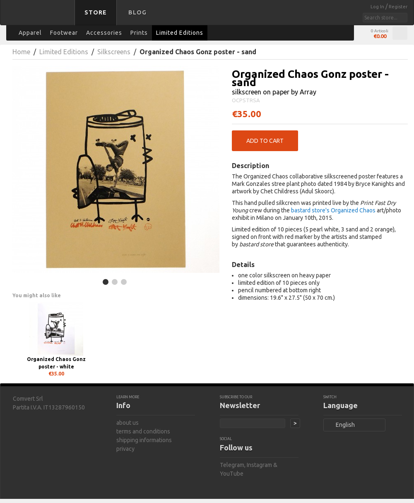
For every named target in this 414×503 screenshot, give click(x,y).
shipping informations (144, 440)
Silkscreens (113, 51)
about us (127, 422)
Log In (378, 6)
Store (95, 12)
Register (398, 6)
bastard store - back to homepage (39, 17)
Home (21, 51)
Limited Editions (63, 51)
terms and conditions (143, 431)
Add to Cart (265, 140)
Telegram (232, 465)
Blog (137, 12)
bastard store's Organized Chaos (333, 210)
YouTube (231, 473)
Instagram (259, 465)
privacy (125, 448)
